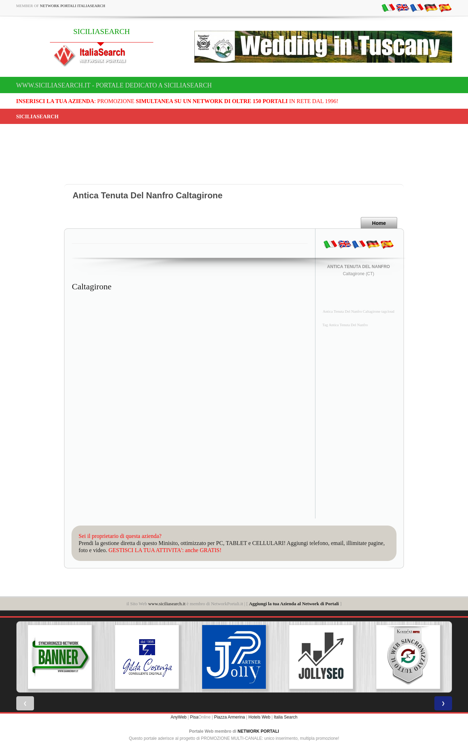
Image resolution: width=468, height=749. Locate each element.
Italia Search (285, 717)
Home (379, 223)
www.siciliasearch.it (166, 603)
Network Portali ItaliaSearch (72, 6)
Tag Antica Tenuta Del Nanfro (345, 325)
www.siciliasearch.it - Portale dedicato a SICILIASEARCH (114, 85)
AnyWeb (179, 717)
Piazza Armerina (229, 717)
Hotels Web (259, 717)
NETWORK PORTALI (258, 731)
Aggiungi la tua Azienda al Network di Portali (294, 603)
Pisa (194, 717)
